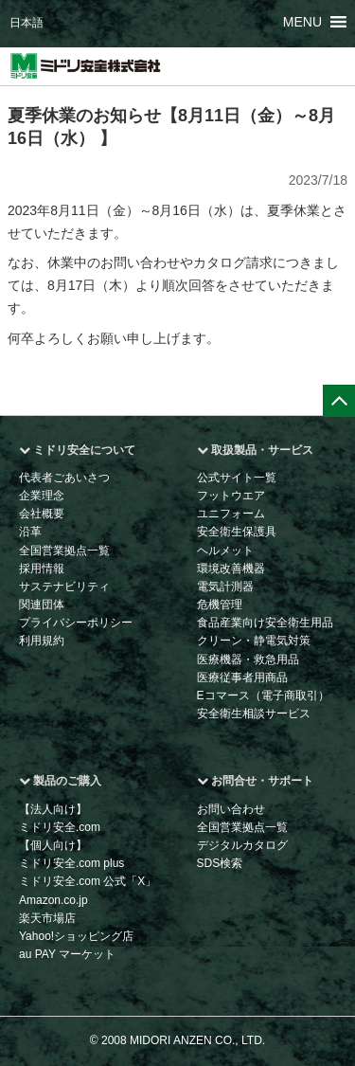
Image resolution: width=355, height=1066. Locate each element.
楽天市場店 (47, 918)
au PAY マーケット (67, 954)
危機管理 (219, 604)
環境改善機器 (231, 568)
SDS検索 (220, 863)
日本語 (26, 22)
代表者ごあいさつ (64, 477)
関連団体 (41, 604)
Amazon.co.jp (53, 900)
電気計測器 (225, 586)
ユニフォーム (231, 513)
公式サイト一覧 (236, 477)
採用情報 (41, 568)
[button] (302, 22)
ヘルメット (225, 550)
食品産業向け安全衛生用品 (265, 622)
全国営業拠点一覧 (64, 550)
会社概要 (41, 513)
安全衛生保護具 (236, 531)
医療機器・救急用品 (248, 659)
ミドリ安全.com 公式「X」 (87, 881)
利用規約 (41, 640)
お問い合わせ (231, 809)
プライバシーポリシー (76, 622)
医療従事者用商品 (242, 677)
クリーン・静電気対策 (254, 640)
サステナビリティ (64, 586)
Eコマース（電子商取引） (263, 695)
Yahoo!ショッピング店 (76, 936)
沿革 (30, 531)
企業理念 (41, 495)
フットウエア (231, 495)
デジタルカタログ (242, 845)
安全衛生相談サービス (254, 713)
